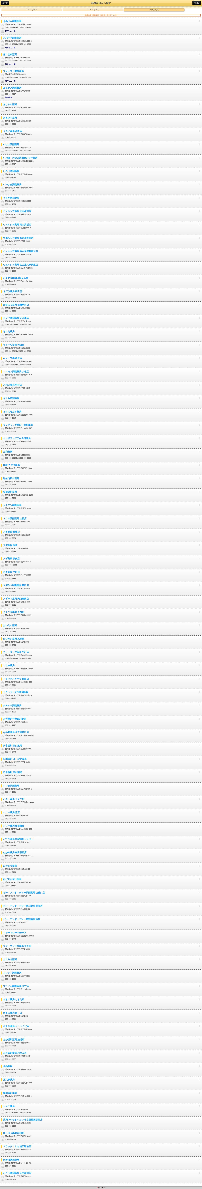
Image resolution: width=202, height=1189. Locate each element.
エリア (5, 3)
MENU (196, 3)
